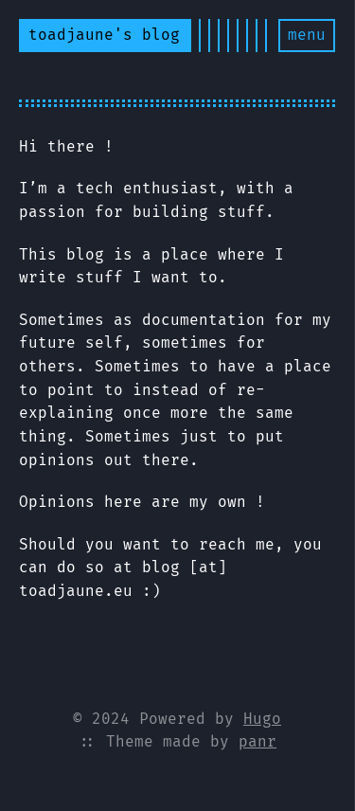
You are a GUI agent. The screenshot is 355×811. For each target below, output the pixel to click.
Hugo (262, 719)
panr (257, 741)
